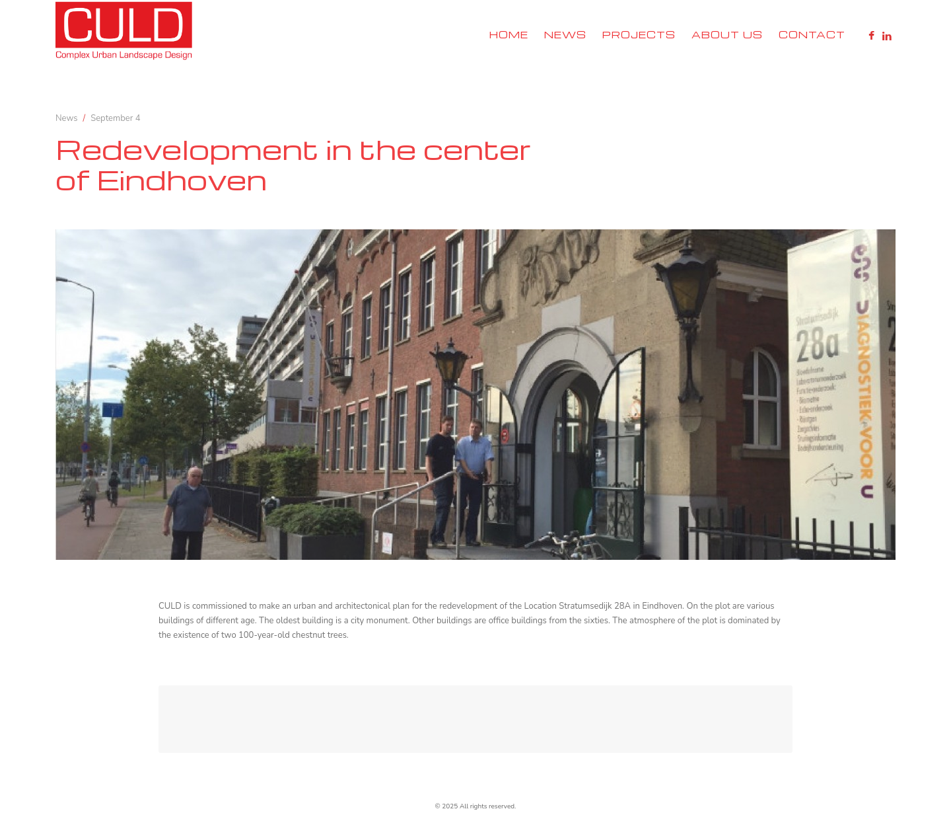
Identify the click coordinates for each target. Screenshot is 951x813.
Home (508, 34)
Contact (812, 34)
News (565, 34)
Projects (639, 34)
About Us (727, 34)
